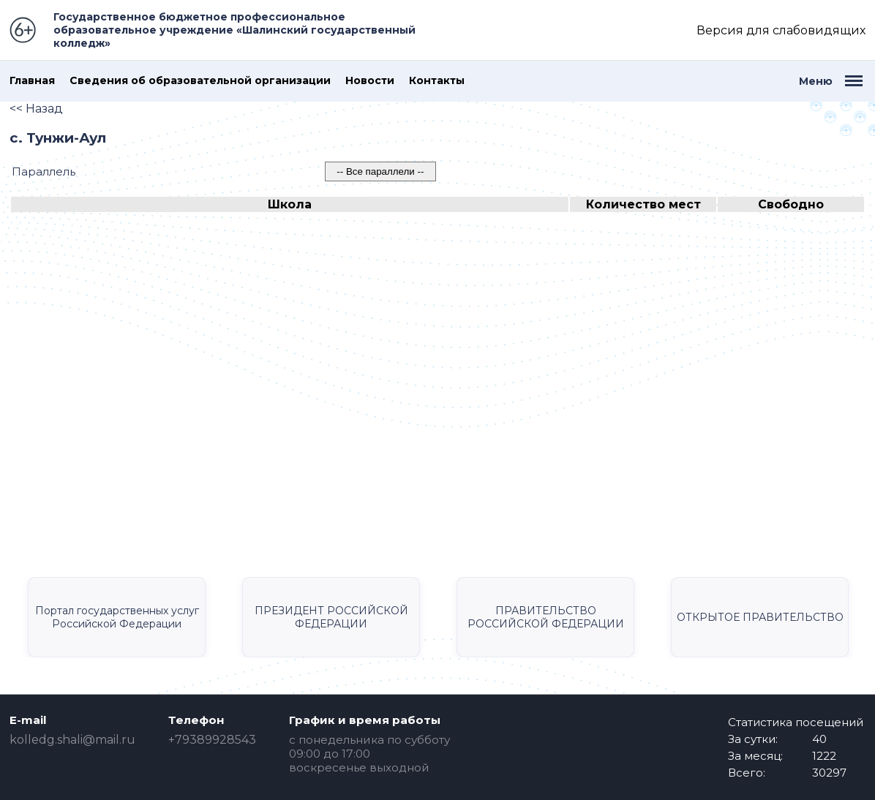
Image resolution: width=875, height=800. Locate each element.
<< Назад (36, 109)
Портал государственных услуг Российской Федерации (117, 617)
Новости (369, 81)
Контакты (437, 81)
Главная (32, 81)
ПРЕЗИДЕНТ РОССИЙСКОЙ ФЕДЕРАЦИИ (331, 617)
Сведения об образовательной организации (200, 81)
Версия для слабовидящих (780, 30)
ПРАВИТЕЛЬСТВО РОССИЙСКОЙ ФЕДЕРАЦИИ (545, 617)
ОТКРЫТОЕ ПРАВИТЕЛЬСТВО (760, 617)
